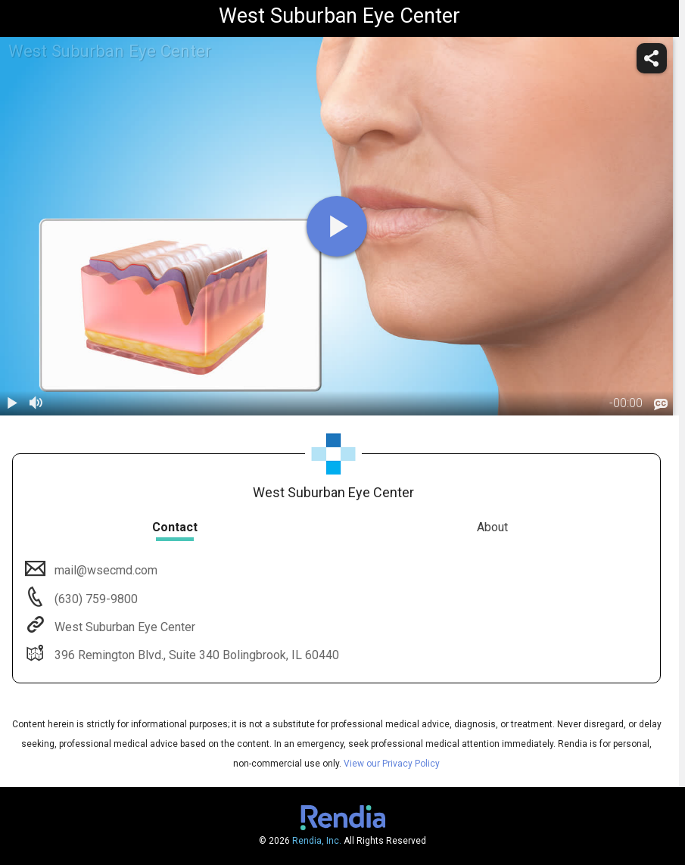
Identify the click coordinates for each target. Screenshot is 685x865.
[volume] (36, 403)
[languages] (661, 404)
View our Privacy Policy (392, 763)
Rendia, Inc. (316, 840)
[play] (337, 226)
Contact (175, 527)
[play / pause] (12, 403)
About (492, 527)
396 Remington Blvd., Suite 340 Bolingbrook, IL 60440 (195, 655)
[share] (652, 58)
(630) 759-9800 (94, 599)
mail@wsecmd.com (104, 570)
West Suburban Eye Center (123, 627)
